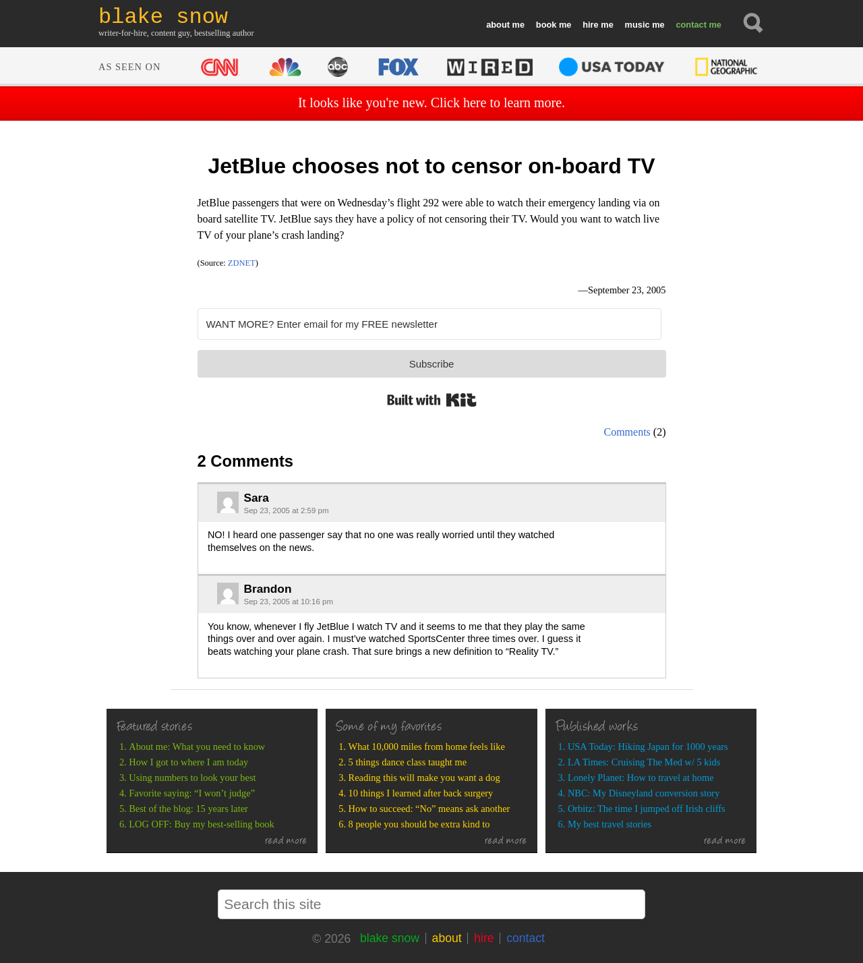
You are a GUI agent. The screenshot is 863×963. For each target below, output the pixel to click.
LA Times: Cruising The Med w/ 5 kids (644, 762)
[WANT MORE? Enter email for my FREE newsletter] (429, 324)
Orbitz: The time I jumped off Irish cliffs (646, 808)
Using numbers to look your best (192, 777)
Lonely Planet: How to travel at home (641, 777)
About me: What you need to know (197, 746)
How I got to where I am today (188, 762)
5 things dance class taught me (408, 762)
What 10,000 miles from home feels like (427, 746)
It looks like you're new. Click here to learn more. (431, 102)
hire (590, 25)
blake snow (389, 938)
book (546, 25)
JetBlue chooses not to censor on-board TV (431, 166)
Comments (627, 432)
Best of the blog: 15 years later (188, 808)
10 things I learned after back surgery (421, 793)
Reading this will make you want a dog (424, 777)
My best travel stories (609, 824)
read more (286, 841)
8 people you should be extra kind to (419, 824)
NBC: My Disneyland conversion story (643, 793)
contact (691, 25)
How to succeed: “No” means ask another (429, 808)
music (637, 25)
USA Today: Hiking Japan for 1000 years (648, 746)
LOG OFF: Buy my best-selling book (201, 824)
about (498, 25)
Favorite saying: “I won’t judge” (192, 793)
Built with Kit (432, 400)
